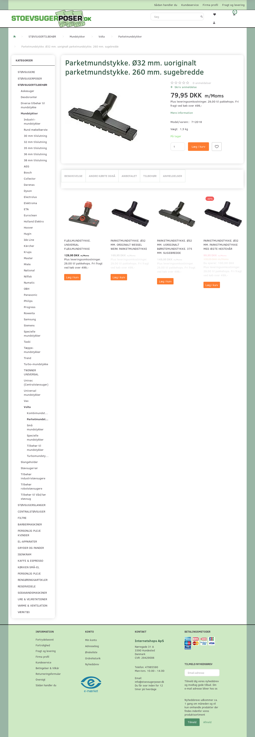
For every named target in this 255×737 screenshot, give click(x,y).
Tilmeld (192, 722)
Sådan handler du (165, 5)
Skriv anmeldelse (185, 87)
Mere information (181, 113)
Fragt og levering (233, 5)
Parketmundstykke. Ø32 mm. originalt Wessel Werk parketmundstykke (129, 245)
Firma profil (210, 5)
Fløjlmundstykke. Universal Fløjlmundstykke (77, 245)
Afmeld (207, 722)
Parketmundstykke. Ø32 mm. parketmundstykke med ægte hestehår (220, 245)
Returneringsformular (48, 673)
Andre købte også (102, 176)
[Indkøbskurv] (237, 14)
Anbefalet (129, 176)
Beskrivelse (73, 176)
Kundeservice (190, 5)
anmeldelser (202, 83)
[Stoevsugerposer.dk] (51, 18)
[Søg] (202, 16)
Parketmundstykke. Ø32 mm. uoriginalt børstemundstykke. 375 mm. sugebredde (174, 247)
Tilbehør (150, 176)
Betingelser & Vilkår (47, 668)
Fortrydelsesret (45, 639)
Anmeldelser (172, 176)
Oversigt (40, 679)
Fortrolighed (43, 645)
